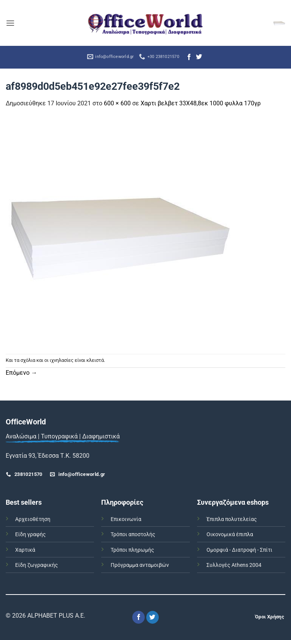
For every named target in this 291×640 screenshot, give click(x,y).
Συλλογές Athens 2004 (234, 565)
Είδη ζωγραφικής (36, 565)
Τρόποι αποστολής (133, 534)
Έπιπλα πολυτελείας (232, 519)
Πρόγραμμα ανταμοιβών (140, 565)
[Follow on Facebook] (189, 57)
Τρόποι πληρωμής (132, 550)
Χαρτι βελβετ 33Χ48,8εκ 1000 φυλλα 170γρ (201, 103)
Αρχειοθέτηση (32, 519)
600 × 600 (117, 103)
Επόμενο (21, 372)
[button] (10, 23)
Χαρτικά (25, 550)
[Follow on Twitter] (199, 57)
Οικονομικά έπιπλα (230, 534)
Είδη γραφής (30, 534)
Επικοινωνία (126, 519)
